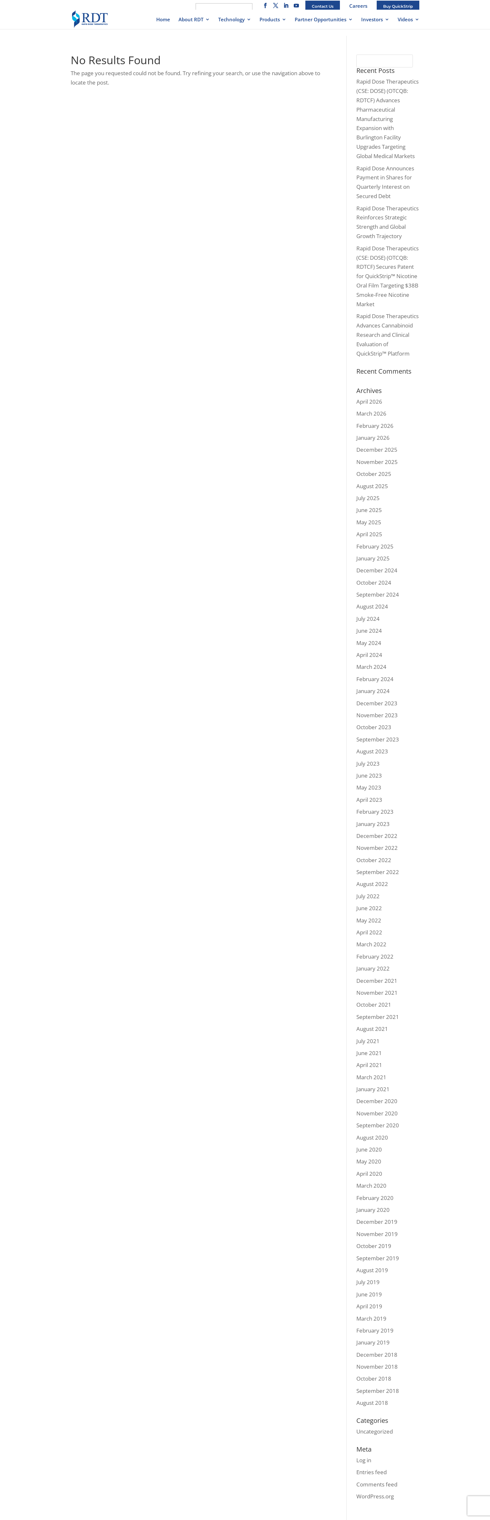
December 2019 (376, 1221)
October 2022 (373, 860)
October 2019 (373, 1246)
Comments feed (376, 1484)
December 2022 (376, 836)
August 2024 (372, 606)
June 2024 (369, 630)
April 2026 (369, 401)
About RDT (191, 20)
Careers (358, 6)
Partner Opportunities (320, 20)
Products (270, 20)
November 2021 (377, 992)
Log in (363, 1460)
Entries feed (371, 1472)
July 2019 (368, 1282)
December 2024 (376, 570)
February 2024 (374, 679)
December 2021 (376, 980)
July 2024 (368, 618)
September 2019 (377, 1258)
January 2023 (373, 824)
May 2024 (368, 643)
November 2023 (377, 715)
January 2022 (373, 968)
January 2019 (373, 1342)
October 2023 (373, 727)
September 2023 (377, 739)
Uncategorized (374, 1431)
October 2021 (373, 1004)
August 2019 (372, 1270)
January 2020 (373, 1209)
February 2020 (374, 1198)
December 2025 (376, 449)
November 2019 (377, 1234)
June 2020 (369, 1149)
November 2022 (377, 847)
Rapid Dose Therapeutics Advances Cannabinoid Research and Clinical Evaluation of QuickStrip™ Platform (387, 334)
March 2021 (371, 1077)
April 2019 (369, 1306)
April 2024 (369, 655)
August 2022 (372, 884)
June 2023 (369, 775)
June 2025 (369, 510)
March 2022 (371, 944)
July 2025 (368, 498)
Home (163, 20)
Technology (231, 20)
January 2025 (373, 558)
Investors (372, 20)
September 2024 (377, 594)
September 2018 (377, 1390)
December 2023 (376, 703)
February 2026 (374, 425)
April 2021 (369, 1065)
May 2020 (368, 1161)
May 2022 (368, 920)
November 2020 (377, 1113)
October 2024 (373, 582)
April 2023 (369, 799)
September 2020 (377, 1125)
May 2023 (368, 787)
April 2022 (369, 932)
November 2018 (377, 1366)
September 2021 (377, 1017)
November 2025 (377, 462)
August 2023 (372, 751)
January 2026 (373, 437)
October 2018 (373, 1378)
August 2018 (372, 1402)
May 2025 (368, 522)
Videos (405, 20)
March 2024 (371, 666)
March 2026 (371, 413)
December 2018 (376, 1354)
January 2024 (373, 691)
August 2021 (372, 1028)
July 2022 (368, 896)
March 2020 (371, 1185)
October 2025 (373, 474)
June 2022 (369, 908)
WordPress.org (375, 1496)
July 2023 (368, 763)
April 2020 (369, 1173)
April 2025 (369, 534)
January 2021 (373, 1089)
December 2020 (376, 1101)
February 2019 (374, 1330)
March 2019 (371, 1318)
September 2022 (377, 872)
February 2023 (374, 811)
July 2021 (368, 1041)
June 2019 (369, 1294)
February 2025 (374, 546)
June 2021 (369, 1053)
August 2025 (372, 486)
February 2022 (374, 956)
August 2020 (372, 1137)
